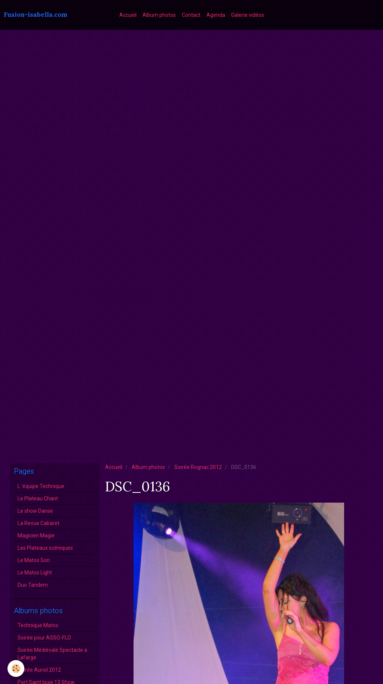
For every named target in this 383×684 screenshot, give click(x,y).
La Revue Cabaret (38, 523)
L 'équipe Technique (41, 486)
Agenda (215, 15)
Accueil (128, 15)
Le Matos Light (35, 573)
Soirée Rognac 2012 (198, 467)
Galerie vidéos (247, 15)
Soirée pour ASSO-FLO (44, 638)
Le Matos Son (34, 560)
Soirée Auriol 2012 (39, 670)
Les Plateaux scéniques (45, 548)
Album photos (159, 15)
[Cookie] (15, 668)
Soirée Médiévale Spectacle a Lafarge (52, 653)
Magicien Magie (36, 536)
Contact (191, 15)
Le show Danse (35, 511)
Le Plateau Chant (38, 499)
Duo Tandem (33, 585)
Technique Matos (38, 625)
